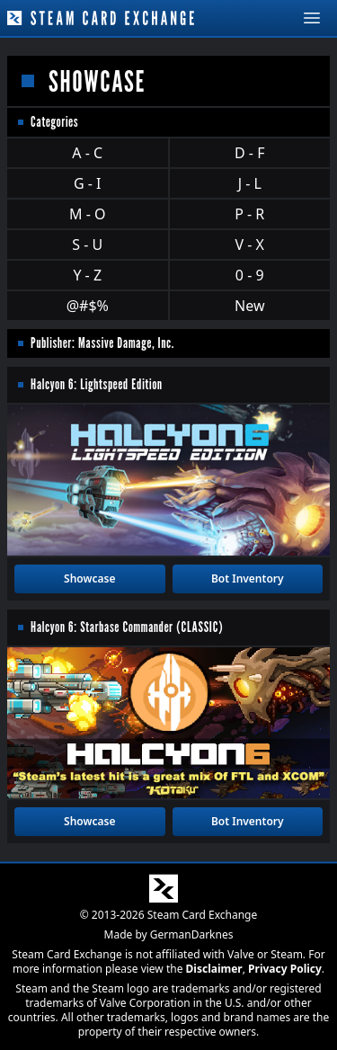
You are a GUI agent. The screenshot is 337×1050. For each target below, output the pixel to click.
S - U (87, 244)
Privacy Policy (285, 968)
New (249, 306)
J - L (250, 183)
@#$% (88, 306)
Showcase (89, 578)
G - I (88, 183)
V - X (249, 244)
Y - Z (87, 275)
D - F (249, 153)
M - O (87, 214)
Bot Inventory (247, 578)
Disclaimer (214, 968)
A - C (87, 153)
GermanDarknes (192, 934)
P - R (249, 214)
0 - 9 (249, 275)
